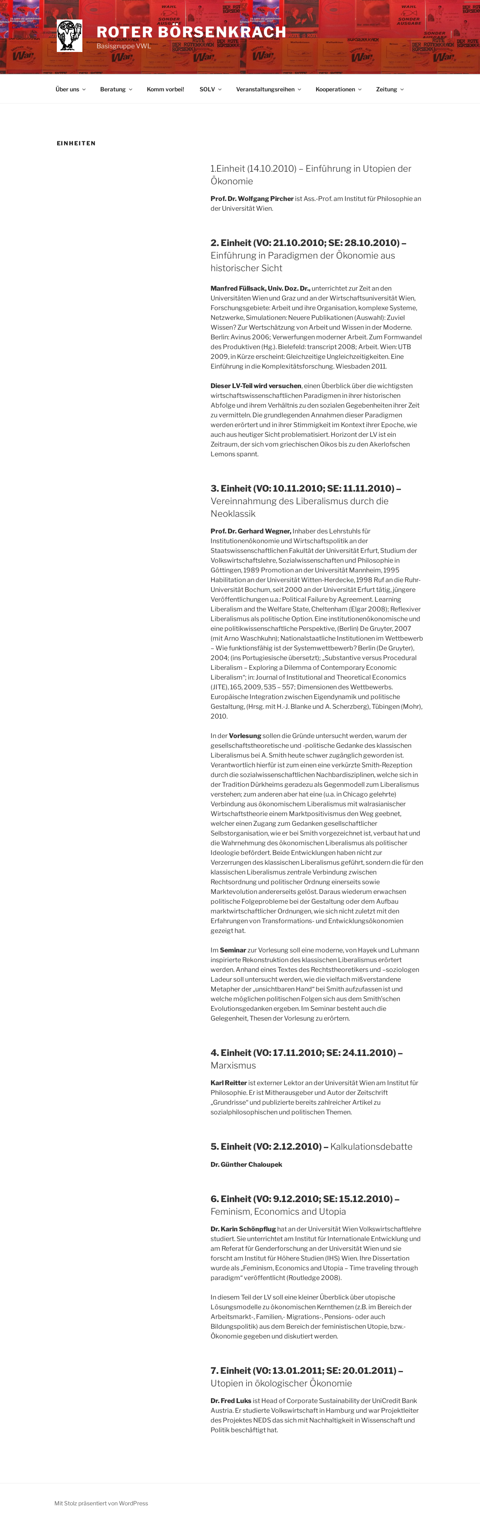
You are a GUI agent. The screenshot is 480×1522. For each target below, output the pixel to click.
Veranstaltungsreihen (269, 89)
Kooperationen (339, 89)
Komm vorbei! (165, 89)
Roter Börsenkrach (192, 32)
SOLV (211, 89)
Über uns (71, 89)
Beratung (116, 89)
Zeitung (390, 89)
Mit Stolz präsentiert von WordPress (101, 1503)
